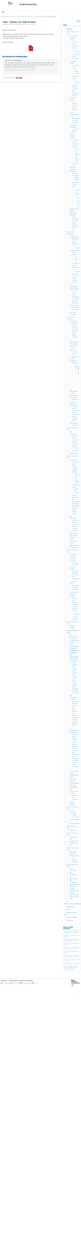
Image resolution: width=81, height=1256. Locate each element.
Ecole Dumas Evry (28, 4)
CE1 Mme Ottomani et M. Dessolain (74, 636)
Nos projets (75, 244)
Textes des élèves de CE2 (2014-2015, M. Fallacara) (75, 575)
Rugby (76, 448)
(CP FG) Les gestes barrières (75, 736)
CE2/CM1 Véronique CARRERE (72, 136)
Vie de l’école (73, 36)
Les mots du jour (77, 258)
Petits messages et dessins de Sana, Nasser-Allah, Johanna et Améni (71, 967)
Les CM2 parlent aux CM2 (75, 724)
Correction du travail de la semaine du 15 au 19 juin (72, 931)
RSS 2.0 (35, 983)
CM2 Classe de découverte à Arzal (74, 537)
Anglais (77, 177)
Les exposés (75, 693)
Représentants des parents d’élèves (76, 508)
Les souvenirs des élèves (75, 860)
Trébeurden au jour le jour (75, 227)
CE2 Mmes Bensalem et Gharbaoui (74, 646)
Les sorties (75, 89)
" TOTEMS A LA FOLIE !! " (77, 192)
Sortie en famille (71, 917)
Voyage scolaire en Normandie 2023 (74, 843)
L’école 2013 (73, 460)
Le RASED (75, 468)
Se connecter (5, 983)
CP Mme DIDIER (74, 238)
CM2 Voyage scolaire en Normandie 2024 (74, 854)
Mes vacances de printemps (75, 93)
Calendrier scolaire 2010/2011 (75, 325)
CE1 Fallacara (73, 875)
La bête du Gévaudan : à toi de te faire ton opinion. (75, 606)
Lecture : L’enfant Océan (74, 685)
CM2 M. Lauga (73, 660)
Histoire (74, 815)
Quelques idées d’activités (75, 797)
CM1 (71, 880)
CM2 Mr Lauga (74, 423)
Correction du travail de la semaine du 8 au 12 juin (72, 939)
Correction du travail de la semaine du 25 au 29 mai (72, 956)
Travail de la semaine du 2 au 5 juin (71, 952)
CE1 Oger (72, 811)
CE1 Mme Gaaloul (74, 357)
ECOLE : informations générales (73, 779)
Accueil (3, 16)
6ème (71, 868)
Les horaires (75, 462)
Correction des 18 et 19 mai (72, 963)
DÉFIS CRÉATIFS (74, 775)
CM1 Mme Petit (74, 658)
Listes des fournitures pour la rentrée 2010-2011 (75, 333)
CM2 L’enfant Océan (74, 669)
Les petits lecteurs (77, 71)
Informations (70, 907)
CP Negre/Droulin (74, 819)
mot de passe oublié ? (27, 70)
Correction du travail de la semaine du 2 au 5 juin (72, 948)
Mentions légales (25, 983)
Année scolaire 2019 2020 (17, 16)
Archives (8, 16)
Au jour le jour (73, 554)
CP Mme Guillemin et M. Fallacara (74, 730)
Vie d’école (69, 920)
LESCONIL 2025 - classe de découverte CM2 (74, 893)
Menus (68, 909)
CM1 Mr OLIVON (74, 289)
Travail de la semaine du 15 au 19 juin (72, 935)
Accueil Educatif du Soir (75, 497)
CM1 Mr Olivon (74, 397)
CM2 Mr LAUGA (74, 305)
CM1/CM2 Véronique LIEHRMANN (73, 169)
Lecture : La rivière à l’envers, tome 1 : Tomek (75, 677)
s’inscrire (16, 70)
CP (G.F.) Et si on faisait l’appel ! (75, 760)
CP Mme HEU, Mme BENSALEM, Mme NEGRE (74, 885)
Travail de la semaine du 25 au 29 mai (72, 960)
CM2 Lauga (73, 813)
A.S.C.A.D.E (78, 474)
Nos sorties (75, 59)
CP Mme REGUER (74, 250)
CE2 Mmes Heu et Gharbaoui (33, 16)
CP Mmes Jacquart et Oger (74, 771)
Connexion (8, 70)
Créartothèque (76, 585)
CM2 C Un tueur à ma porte (75, 705)
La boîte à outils (74, 592)
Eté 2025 (72, 889)
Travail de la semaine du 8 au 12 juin (71, 943)
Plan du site (15, 983)
